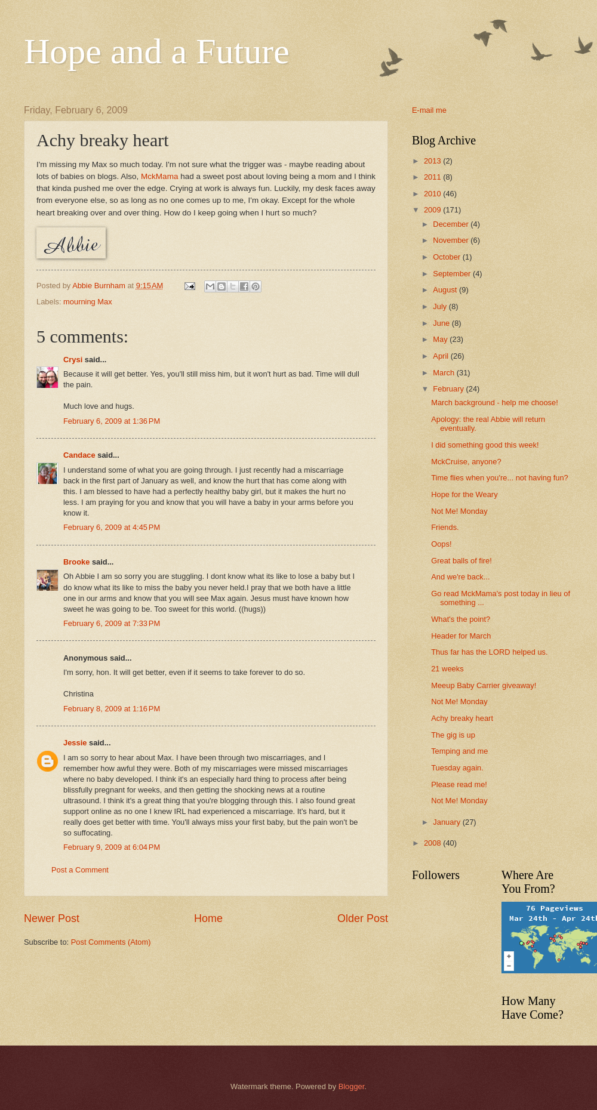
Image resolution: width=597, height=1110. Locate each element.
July (440, 306)
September (453, 273)
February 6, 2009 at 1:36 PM (111, 421)
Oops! (441, 543)
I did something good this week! (484, 444)
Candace (79, 455)
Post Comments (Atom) (111, 942)
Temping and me (459, 751)
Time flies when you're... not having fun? (499, 477)
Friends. (445, 527)
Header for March (461, 635)
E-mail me (429, 110)
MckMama (159, 176)
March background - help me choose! (494, 402)
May (441, 339)
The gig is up (453, 734)
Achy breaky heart (462, 718)
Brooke (76, 561)
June (442, 323)
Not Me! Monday (459, 511)
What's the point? (460, 619)
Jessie (75, 742)
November (451, 240)
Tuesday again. (457, 767)
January (447, 822)
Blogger (351, 1086)
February (449, 388)
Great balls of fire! (461, 560)
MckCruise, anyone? (466, 461)
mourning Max (87, 301)
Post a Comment (80, 869)
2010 (433, 193)
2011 (433, 176)
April (441, 356)
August (446, 289)
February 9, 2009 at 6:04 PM (111, 847)
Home (208, 918)
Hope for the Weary (464, 494)
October (447, 256)
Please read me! (459, 784)
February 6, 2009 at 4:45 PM (111, 527)
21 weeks (447, 668)
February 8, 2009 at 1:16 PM (111, 708)
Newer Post (51, 918)
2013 (433, 160)
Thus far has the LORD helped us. (489, 652)
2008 (433, 842)
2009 (433, 209)
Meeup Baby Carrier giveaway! (483, 685)
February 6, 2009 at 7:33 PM (111, 623)
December (451, 224)
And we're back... (460, 576)
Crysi (72, 359)
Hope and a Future (157, 51)
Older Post (362, 918)
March (444, 372)
